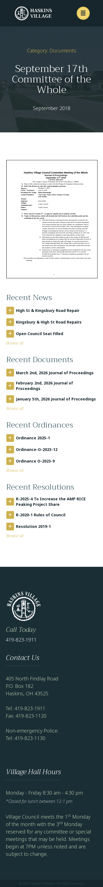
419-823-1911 (21, 639)
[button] (83, 13)
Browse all (14, 343)
